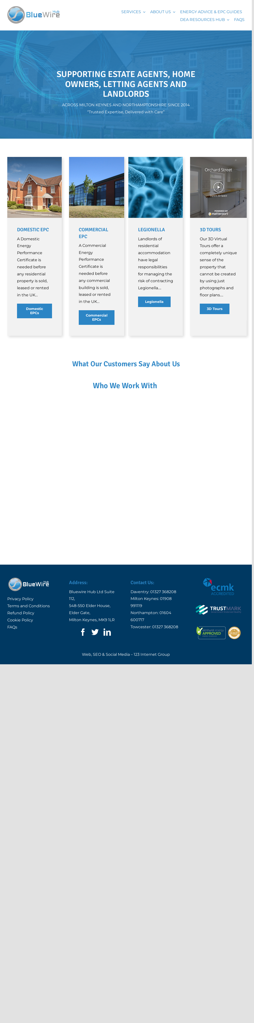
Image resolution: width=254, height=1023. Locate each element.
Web (86, 663)
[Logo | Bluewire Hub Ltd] (33, 8)
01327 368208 (163, 600)
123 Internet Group (152, 663)
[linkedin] (107, 640)
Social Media (118, 663)
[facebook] (83, 640)
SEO (97, 663)
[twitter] (95, 640)
